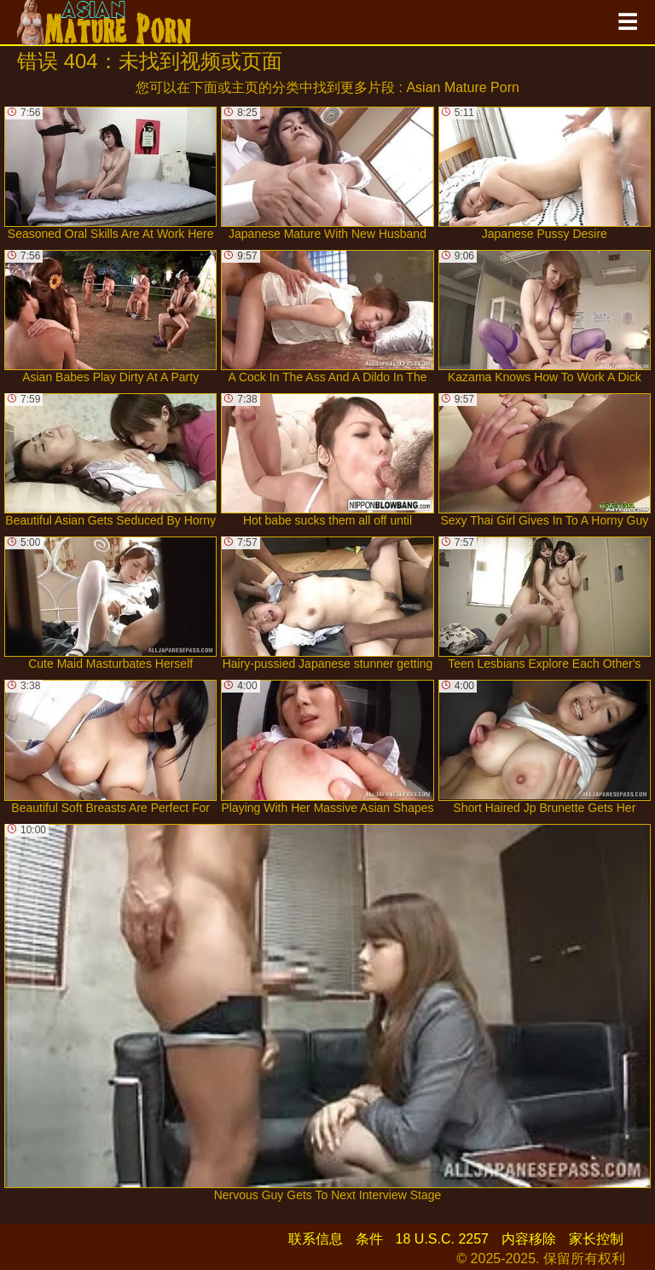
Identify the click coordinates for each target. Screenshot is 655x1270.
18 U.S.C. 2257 (442, 1239)
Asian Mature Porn (462, 87)
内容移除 (528, 1239)
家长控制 (596, 1239)
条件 (369, 1239)
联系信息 (315, 1239)
